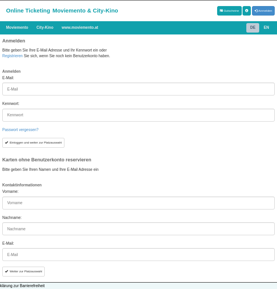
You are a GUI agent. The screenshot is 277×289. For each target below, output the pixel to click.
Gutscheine (229, 10)
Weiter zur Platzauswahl (23, 271)
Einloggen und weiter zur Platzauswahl (33, 142)
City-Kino (44, 27)
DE (252, 27)
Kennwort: (10, 104)
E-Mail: (8, 78)
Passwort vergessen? (20, 130)
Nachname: (12, 218)
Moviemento (17, 27)
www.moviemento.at (80, 27)
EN (266, 27)
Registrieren (12, 56)
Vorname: (10, 191)
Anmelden (263, 10)
